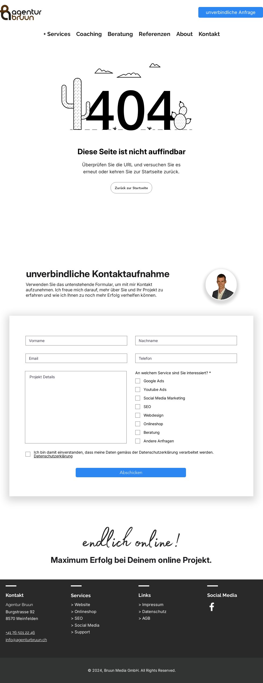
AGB (146, 618)
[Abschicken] (131, 472)
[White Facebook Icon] (211, 606)
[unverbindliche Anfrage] (230, 12)
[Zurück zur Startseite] (131, 187)
